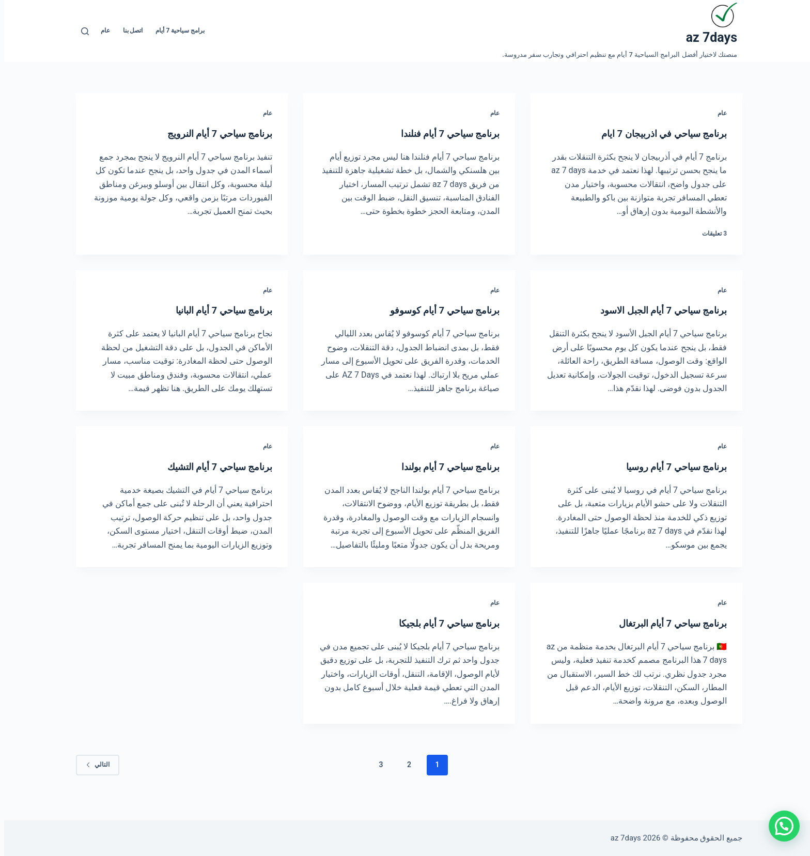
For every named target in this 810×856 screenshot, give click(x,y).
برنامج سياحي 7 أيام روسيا (666, 466)
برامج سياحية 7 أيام (175, 30)
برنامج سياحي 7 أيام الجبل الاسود (651, 310)
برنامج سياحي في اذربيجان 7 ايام (652, 133)
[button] (780, 826)
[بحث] (81, 31)
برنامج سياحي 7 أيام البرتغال (661, 623)
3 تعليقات (710, 233)
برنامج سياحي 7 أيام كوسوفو (433, 310)
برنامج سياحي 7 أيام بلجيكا (438, 623)
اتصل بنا (129, 30)
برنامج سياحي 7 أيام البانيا (213, 310)
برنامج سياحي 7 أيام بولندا (439, 466)
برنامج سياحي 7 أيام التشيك (208, 466)
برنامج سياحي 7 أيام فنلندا (439, 133)
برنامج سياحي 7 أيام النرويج (208, 133)
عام (101, 30)
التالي (93, 764)
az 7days (707, 37)
